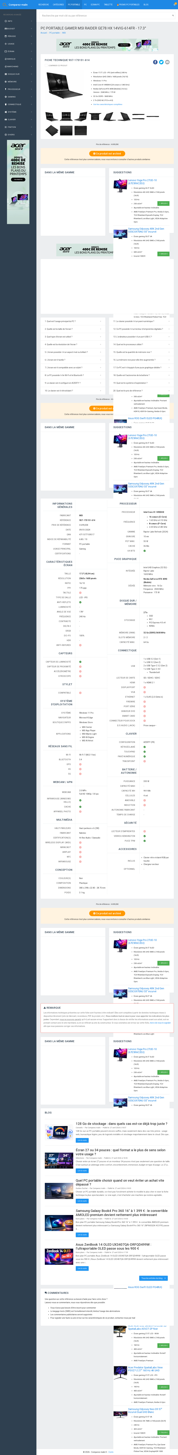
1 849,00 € (163, 254)
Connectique (12, 104)
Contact (112, 1452)
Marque (10, 59)
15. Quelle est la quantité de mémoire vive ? (132, 352)
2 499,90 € (163, 1345)
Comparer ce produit (57, 66)
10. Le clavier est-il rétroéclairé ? (59, 391)
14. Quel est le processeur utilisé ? (128, 344)
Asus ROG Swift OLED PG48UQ (145, 418)
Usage (9, 44)
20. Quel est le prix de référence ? (128, 391)
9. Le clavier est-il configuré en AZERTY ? (63, 383)
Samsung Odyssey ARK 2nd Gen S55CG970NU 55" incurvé (146, 230)
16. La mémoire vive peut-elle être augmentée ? (134, 360)
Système (10, 112)
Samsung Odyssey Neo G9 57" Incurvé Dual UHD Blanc (145, 1411)
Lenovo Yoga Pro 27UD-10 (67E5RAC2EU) (142, 182)
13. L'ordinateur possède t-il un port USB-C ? (132, 337)
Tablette (108, 5)
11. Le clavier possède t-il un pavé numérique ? (133, 321)
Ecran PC (95, 5)
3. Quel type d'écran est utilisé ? (58, 337)
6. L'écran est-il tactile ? (55, 360)
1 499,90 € (163, 1387)
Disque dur (12, 74)
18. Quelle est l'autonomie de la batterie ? (131, 375)
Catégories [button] (58, 5)
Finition (10, 127)
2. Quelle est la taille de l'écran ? (59, 329)
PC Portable (74, 5)
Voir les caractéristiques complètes (107, 104)
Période (10, 36)
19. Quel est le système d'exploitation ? (130, 383)
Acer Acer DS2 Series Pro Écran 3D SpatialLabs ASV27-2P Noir (147, 1327)
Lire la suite (82, 1140)
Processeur (12, 89)
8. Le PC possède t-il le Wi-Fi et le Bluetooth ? (64, 375)
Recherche (44, 5)
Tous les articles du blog (153, 1278)
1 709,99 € (163, 1433)
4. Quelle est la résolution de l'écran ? (61, 344)
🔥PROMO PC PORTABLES (128, 5)
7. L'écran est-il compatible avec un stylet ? (63, 367)
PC (85, 5)
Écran (9, 51)
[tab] (18, 21)
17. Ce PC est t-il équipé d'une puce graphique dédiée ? (137, 367)
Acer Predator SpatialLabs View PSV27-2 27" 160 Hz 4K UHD (145, 1369)
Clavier (10, 119)
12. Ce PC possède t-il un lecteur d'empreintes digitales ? (138, 329)
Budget (9, 29)
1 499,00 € (163, 203)
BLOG (146, 5)
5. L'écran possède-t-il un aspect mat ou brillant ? (66, 352)
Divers (9, 135)
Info (8, 21)
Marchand (11, 66)
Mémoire (10, 82)
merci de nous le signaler (160, 1023)
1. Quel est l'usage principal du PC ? (60, 321)
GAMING (10, 97)
